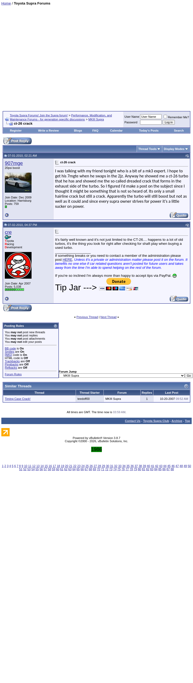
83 (151, 469)
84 (155, 469)
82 (147, 469)
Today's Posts (149, 130)
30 (107, 465)
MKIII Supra (96, 119)
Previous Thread (87, 317)
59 (53, 469)
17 (54, 465)
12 (34, 465)
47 (177, 465)
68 (90, 469)
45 (169, 465)
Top (187, 420)
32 (115, 465)
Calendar (116, 130)
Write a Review (48, 130)
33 (119, 465)
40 (148, 465)
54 (33, 469)
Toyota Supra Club (156, 420)
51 (20, 469)
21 (70, 465)
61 (61, 469)
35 (128, 465)
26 (91, 465)
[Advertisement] (51, 56)
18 (58, 465)
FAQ (95, 130)
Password (131, 122)
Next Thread (109, 317)
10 (25, 465)
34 (123, 465)
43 (160, 465)
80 (139, 469)
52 (24, 469)
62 (65, 469)
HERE (67, 260)
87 (168, 469)
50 (189, 465)
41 (152, 465)
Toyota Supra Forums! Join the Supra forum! (39, 115)
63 (69, 469)
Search (179, 130)
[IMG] (8, 354)
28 (99, 465)
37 (136, 465)
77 (127, 469)
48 (181, 465)
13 (38, 465)
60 (57, 469)
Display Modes (174, 149)
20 (66, 465)
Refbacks (11, 367)
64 (74, 469)
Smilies (9, 351)
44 (165, 465)
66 (82, 469)
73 (110, 469)
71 (102, 469)
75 (119, 469)
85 (159, 469)
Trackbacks (12, 361)
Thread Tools (147, 149)
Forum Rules (13, 374)
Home (6, 3)
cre (8, 232)
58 (49, 469)
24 (82, 465)
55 (37, 469)
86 (164, 469)
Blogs (78, 130)
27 (95, 465)
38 (140, 465)
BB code (10, 348)
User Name (132, 116)
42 (156, 465)
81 (143, 469)
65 (78, 469)
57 (45, 469)
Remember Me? (176, 117)
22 (74, 465)
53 (28, 469)
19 (62, 465)
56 (41, 469)
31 (111, 465)
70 (98, 469)
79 (135, 469)
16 (50, 465)
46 (173, 465)
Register (16, 130)
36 (132, 465)
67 (86, 469)
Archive (177, 420)
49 (185, 465)
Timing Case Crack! (17, 398)
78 (131, 469)
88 (172, 469)
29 (103, 465)
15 (46, 465)
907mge (14, 163)
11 (29, 465)
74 (115, 469)
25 (87, 465)
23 (78, 465)
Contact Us (132, 420)
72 (106, 469)
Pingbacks (11, 364)
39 (144, 465)
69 (94, 469)
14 (42, 465)
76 (123, 469)
